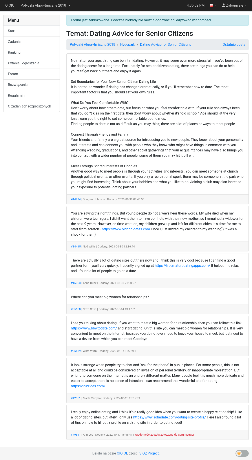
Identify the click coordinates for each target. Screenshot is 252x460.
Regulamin (16, 95)
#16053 (76, 283)
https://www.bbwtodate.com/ (94, 328)
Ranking (14, 52)
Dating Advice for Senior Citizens (165, 44)
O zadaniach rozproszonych (29, 106)
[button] (45, 5)
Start (11, 31)
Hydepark (127, 44)
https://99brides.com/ (88, 386)
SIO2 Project (149, 453)
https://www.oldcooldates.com (126, 229)
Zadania (14, 42)
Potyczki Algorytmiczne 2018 (92, 44)
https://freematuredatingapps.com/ (182, 266)
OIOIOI (10, 5)
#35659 (76, 351)
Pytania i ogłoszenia (23, 63)
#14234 (76, 199)
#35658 (76, 309)
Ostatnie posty (234, 44)
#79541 (76, 434)
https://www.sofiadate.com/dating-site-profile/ (169, 417)
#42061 (76, 398)
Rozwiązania (17, 85)
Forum (13, 74)
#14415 (76, 246)
